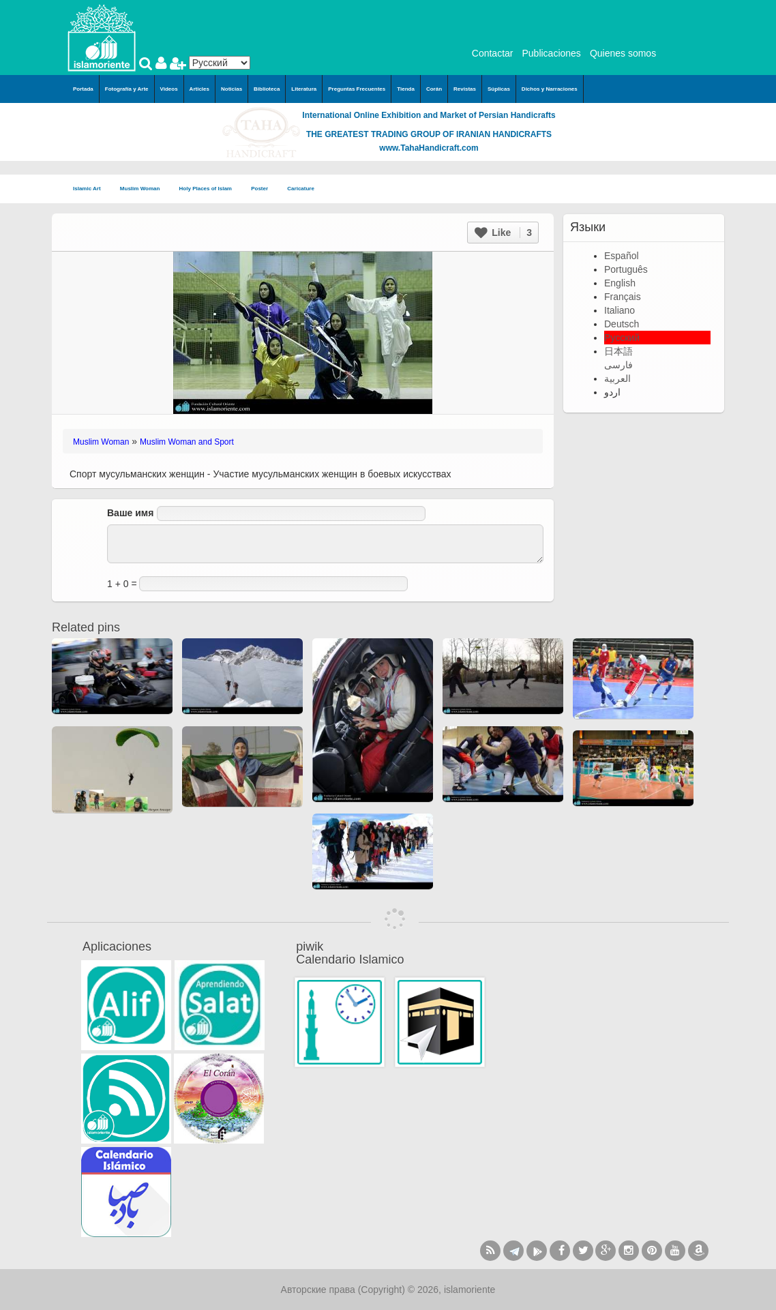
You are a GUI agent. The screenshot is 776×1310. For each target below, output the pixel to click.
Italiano (619, 310)
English (620, 283)
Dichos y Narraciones (550, 89)
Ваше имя (130, 512)
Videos (169, 89)
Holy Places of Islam (210, 189)
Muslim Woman (144, 189)
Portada (83, 89)
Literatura (303, 89)
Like (503, 232)
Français (622, 296)
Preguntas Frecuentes (356, 89)
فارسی (618, 365)
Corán (434, 89)
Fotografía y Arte (127, 89)
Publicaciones (551, 53)
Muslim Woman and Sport (187, 442)
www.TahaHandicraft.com (428, 148)
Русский (622, 337)
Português (626, 269)
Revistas (464, 89)
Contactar (492, 53)
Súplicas (499, 89)
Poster (263, 189)
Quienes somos (623, 53)
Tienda (406, 89)
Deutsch (621, 323)
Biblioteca (267, 89)
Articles (199, 89)
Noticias (231, 89)
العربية (617, 378)
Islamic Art (91, 189)
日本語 (618, 351)
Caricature (300, 188)
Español (621, 255)
